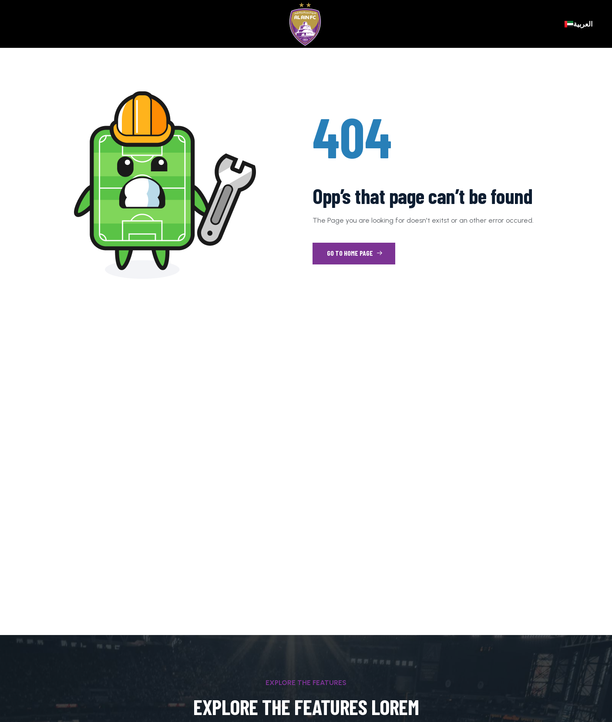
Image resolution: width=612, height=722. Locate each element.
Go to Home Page (355, 253)
